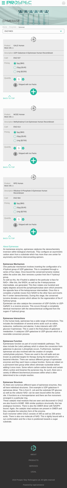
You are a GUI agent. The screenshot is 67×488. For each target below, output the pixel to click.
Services (33, 466)
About (33, 454)
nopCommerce (38, 485)
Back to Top (9, 98)
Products (33, 460)
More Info (8, 48)
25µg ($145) (20, 67)
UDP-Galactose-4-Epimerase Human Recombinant (33, 53)
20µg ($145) (20, 136)
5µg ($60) (19, 63)
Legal (33, 472)
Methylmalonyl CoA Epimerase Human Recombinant (34, 122)
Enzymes (9, 31)
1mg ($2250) (20, 71)
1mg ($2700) (20, 140)
